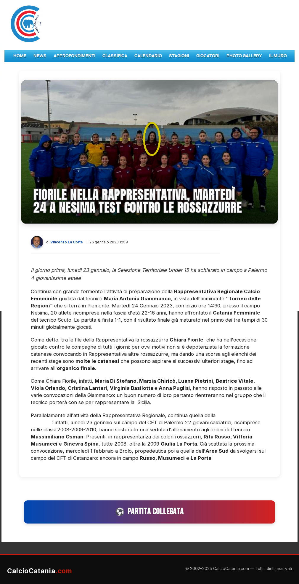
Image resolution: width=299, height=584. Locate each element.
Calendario (148, 55)
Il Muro (278, 55)
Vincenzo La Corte (66, 242)
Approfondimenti (74, 55)
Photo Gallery (244, 55)
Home (19, 55)
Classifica (114, 55)
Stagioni (179, 55)
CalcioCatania (39, 571)
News (39, 55)
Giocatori (207, 55)
